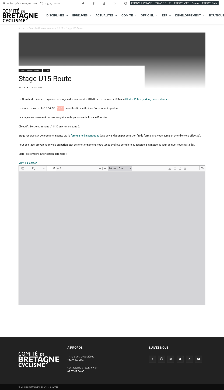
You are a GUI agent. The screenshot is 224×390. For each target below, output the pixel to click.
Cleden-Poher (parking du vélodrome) (147, 99)
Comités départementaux (41, 28)
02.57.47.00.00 (52, 3)
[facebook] (93, 3)
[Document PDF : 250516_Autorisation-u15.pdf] (112, 235)
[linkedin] (115, 3)
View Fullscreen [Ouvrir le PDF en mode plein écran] (28, 162)
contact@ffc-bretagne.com (21, 3)
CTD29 (25, 87)
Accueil (22, 28)
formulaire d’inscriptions (85, 135)
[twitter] (83, 3)
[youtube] (104, 3)
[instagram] (125, 3)
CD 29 (60, 28)
